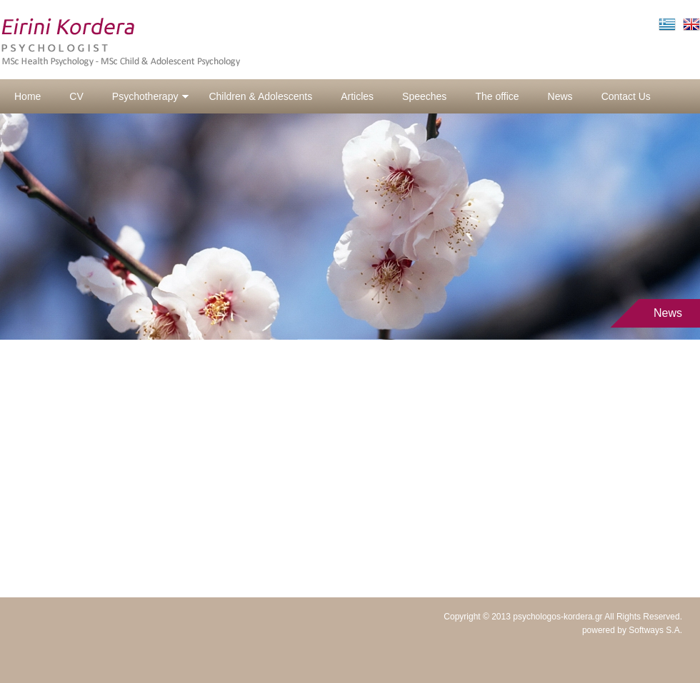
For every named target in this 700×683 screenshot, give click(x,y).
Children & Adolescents (260, 96)
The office (497, 96)
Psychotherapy (151, 96)
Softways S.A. (655, 630)
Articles (357, 96)
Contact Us (626, 96)
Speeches (424, 96)
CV (76, 96)
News (560, 96)
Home (27, 96)
